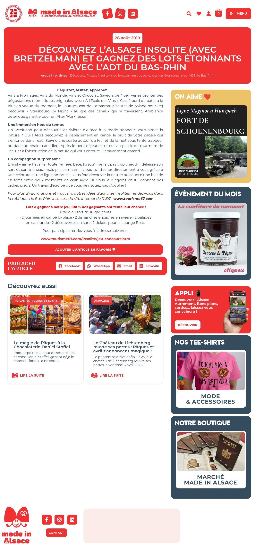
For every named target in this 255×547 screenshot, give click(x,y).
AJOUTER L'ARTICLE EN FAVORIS (85, 249)
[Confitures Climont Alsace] (211, 274)
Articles (61, 75)
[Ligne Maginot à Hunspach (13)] (211, 176)
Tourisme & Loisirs (45, 300)
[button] (69, 266)
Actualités (22, 300)
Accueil (46, 75)
